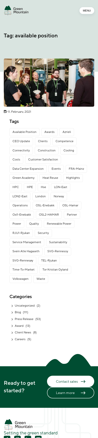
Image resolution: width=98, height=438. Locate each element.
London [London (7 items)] (40, 196)
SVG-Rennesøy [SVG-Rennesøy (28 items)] (22, 260)
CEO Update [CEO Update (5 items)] (21, 141)
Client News (23, 332)
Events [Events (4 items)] (56, 169)
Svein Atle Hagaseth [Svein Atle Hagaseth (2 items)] (25, 251)
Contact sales (67, 381)
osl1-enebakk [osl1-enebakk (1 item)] (21, 215)
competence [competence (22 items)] (64, 141)
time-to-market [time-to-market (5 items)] (23, 269)
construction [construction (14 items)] (47, 150)
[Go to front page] (16, 11)
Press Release (24, 319)
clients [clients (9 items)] (43, 141)
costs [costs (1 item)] (16, 159)
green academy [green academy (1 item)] (23, 178)
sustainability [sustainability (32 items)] (58, 242)
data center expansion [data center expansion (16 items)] (28, 169)
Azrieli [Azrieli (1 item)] (67, 132)
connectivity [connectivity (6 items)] (21, 150)
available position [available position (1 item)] (24, 132)
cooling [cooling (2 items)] (68, 150)
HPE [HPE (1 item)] (30, 187)
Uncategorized (25, 306)
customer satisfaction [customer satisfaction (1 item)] (43, 159)
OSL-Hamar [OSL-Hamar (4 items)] (70, 205)
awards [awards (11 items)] (49, 132)
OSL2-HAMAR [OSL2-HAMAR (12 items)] (49, 215)
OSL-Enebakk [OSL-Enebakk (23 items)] (45, 205)
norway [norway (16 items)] (59, 196)
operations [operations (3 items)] (20, 205)
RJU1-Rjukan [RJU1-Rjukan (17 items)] (21, 233)
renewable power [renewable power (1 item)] (59, 224)
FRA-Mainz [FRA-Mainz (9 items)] (76, 169)
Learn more (65, 393)
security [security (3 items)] (43, 233)
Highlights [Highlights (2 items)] (73, 178)
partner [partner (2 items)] (72, 215)
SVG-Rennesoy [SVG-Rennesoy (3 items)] (57, 251)
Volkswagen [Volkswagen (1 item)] (20, 279)
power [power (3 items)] (16, 224)
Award (19, 326)
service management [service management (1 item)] (26, 242)
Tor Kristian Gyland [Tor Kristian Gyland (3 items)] (55, 269)
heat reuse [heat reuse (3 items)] (50, 178)
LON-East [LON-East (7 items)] (60, 187)
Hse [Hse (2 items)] (43, 187)
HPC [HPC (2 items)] (15, 187)
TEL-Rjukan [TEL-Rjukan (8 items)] (49, 260)
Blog (18, 312)
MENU (87, 10)
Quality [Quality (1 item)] (34, 224)
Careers (20, 339)
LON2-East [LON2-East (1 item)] (19, 196)
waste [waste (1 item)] (40, 279)
